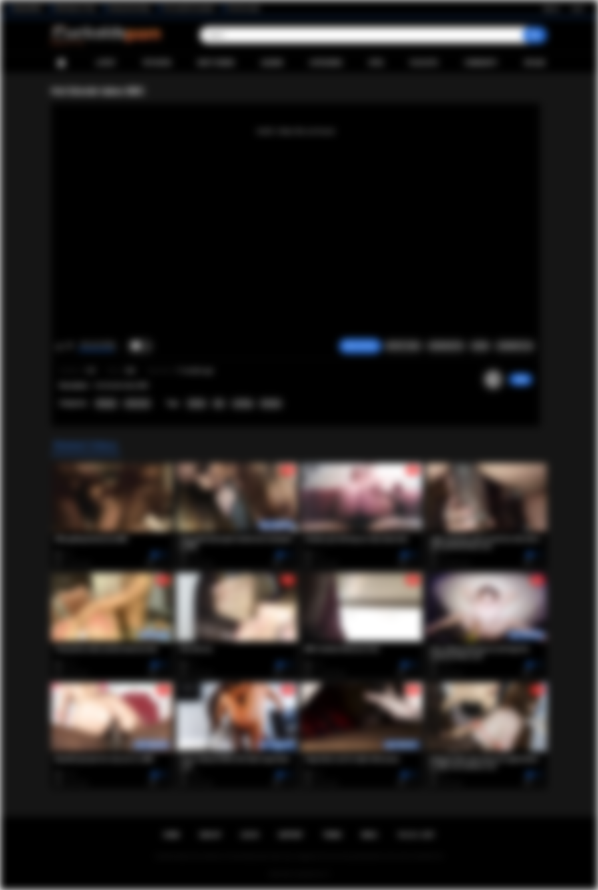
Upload (534, 63)
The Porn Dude (243, 8)
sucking (242, 403)
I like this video (59, 346)
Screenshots (445, 346)
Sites (376, 63)
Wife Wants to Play (75, 8)
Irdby (520, 379)
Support (290, 835)
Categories (325, 63)
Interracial (137, 403)
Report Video (403, 346)
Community (481, 63)
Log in (577, 8)
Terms (332, 835)
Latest (106, 63)
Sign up (551, 8)
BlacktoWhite (28, 8)
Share (480, 346)
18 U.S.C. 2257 (416, 835)
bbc (219, 403)
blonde (196, 403)
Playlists (424, 63)
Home (61, 63)
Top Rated (156, 63)
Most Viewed (215, 63)
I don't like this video (70, 346)
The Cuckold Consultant (188, 8)
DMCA (369, 835)
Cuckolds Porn (308, 874)
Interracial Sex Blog (129, 8)
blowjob (270, 403)
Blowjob (106, 403)
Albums (272, 63)
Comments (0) (515, 346)
